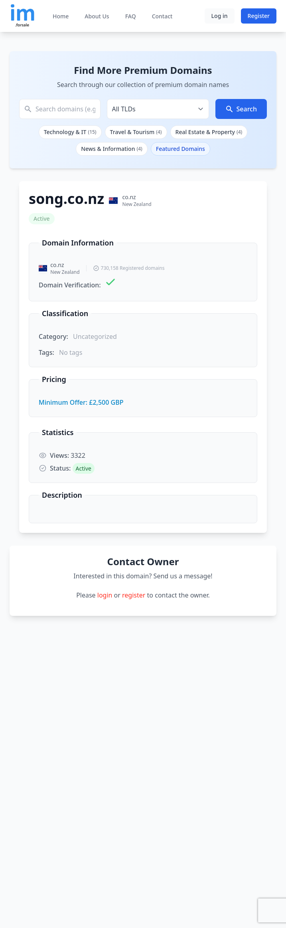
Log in (219, 16)
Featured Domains (180, 148)
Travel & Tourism (136, 132)
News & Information (111, 148)
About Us (97, 16)
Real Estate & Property (209, 132)
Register (259, 16)
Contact (162, 16)
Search (241, 109)
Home (61, 16)
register (133, 595)
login (104, 595)
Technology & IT (70, 132)
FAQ (130, 16)
